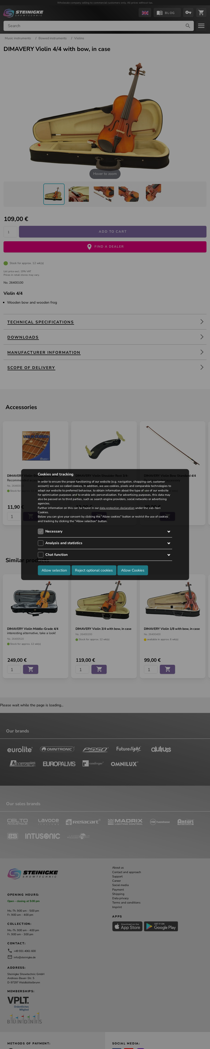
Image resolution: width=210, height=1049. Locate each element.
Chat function (56, 554)
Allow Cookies (132, 570)
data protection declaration (117, 508)
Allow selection (54, 570)
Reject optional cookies (94, 570)
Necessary (53, 531)
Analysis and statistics (63, 543)
